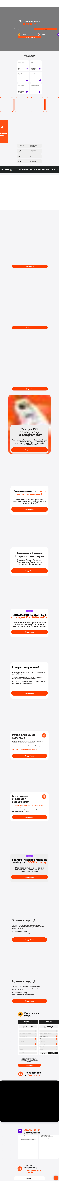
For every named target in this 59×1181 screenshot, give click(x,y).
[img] (29, 241)
